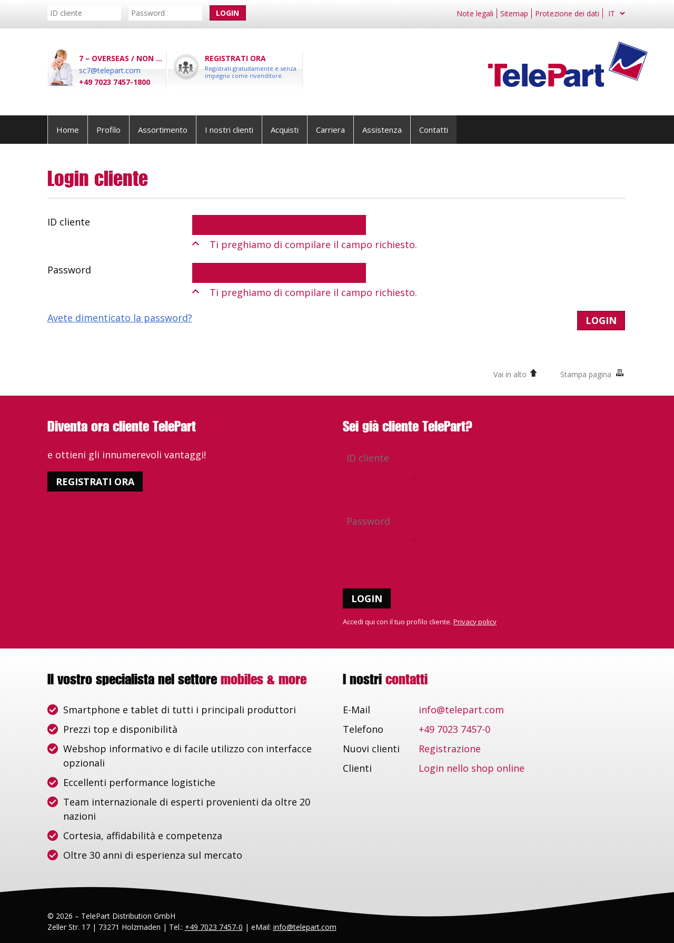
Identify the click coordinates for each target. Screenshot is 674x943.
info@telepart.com (461, 709)
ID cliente (68, 221)
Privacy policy (475, 621)
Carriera (330, 129)
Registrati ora (95, 481)
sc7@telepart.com (110, 70)
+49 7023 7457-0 (454, 729)
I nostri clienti (229, 129)
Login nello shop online (471, 768)
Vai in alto (510, 374)
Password (69, 269)
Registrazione (450, 748)
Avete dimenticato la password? (119, 317)
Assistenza (382, 129)
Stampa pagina (585, 374)
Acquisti (285, 129)
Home (67, 129)
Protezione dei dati (567, 13)
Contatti (433, 129)
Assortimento (162, 129)
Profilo (108, 129)
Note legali (475, 13)
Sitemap (514, 13)
